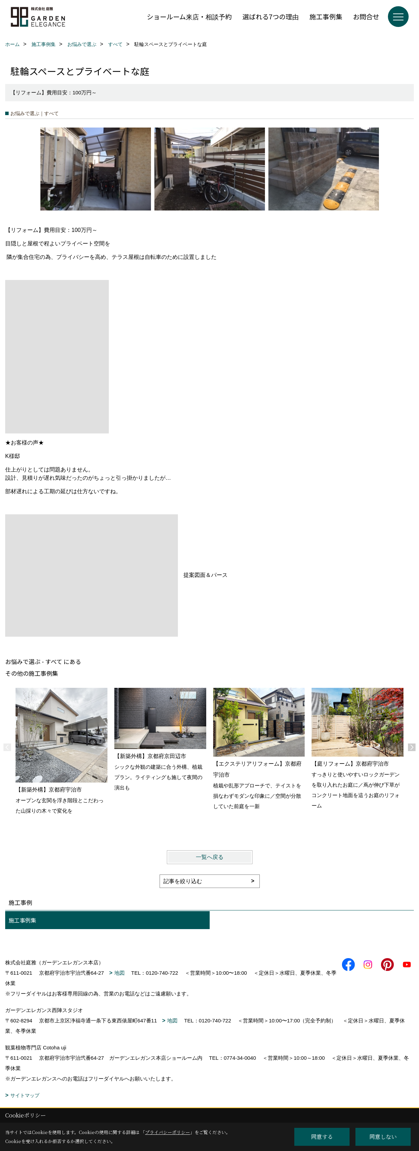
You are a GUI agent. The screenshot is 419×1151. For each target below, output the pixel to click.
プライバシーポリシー (167, 1132)
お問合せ (366, 16)
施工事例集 (326, 16)
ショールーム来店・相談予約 (189, 16)
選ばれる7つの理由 (270, 16)
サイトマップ (24, 1095)
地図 (119, 973)
